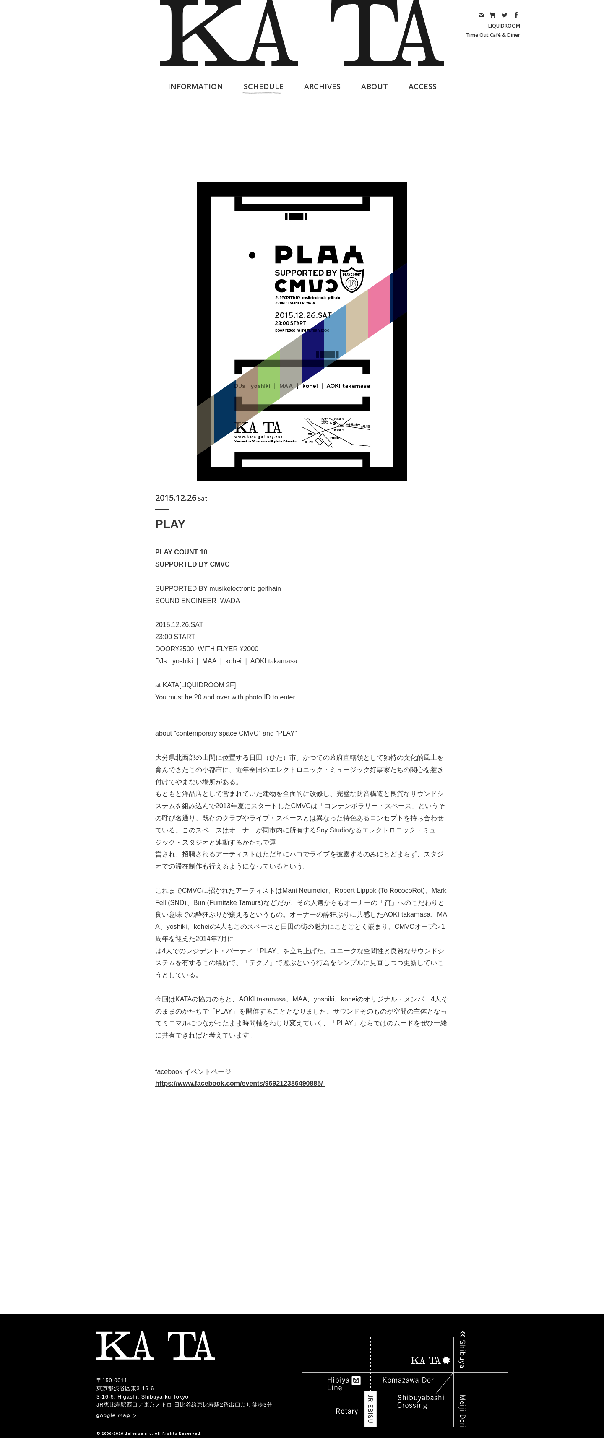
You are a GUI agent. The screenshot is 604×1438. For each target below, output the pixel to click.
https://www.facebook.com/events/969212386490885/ (240, 1083)
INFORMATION (195, 86)
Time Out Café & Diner (493, 35)
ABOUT (374, 86)
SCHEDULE (264, 86)
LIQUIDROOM (504, 25)
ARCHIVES (322, 86)
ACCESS (423, 86)
